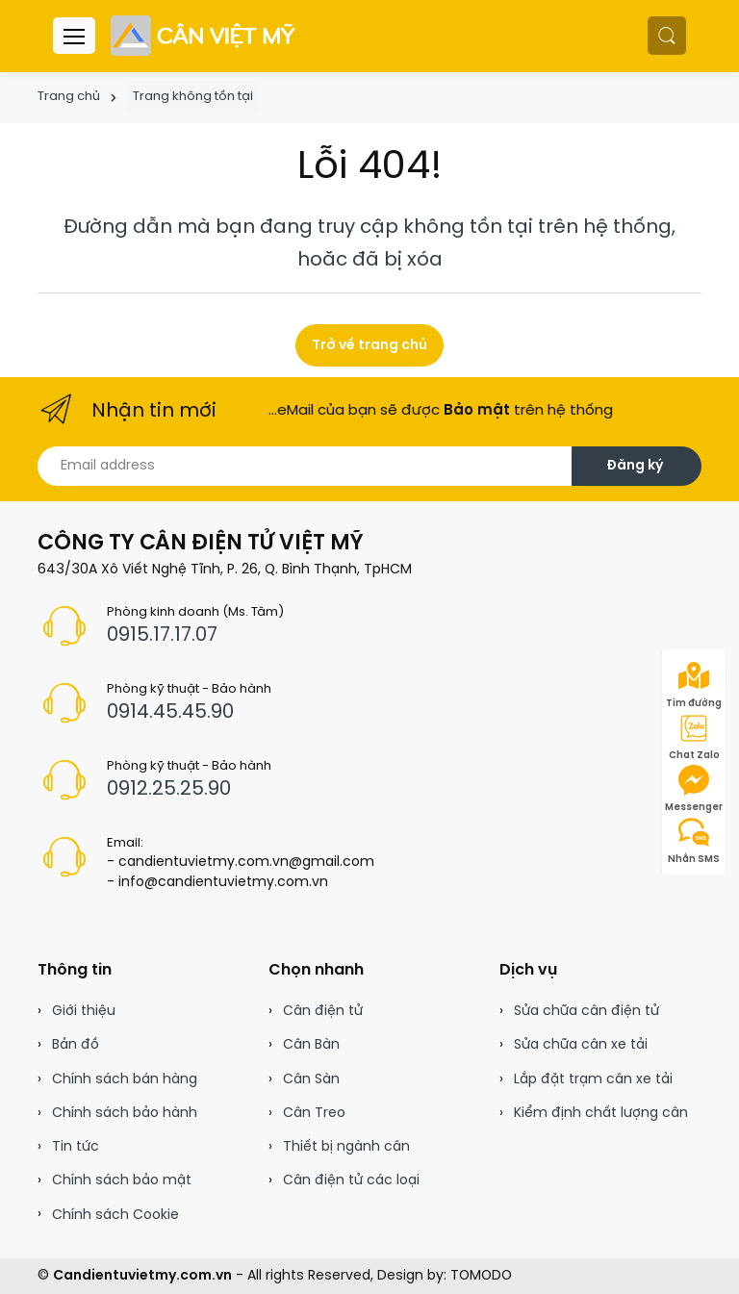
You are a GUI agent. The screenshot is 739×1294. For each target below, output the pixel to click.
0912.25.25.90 (169, 789)
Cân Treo (314, 1113)
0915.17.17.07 (162, 635)
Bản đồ (75, 1045)
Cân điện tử (323, 1011)
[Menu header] (74, 35)
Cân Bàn (311, 1045)
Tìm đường (694, 685)
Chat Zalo (694, 737)
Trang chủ (69, 96)
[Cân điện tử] (204, 36)
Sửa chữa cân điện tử (586, 1011)
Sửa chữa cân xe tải (581, 1045)
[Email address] (305, 466)
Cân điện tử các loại (351, 1181)
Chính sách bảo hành (124, 1113)
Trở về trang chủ (369, 346)
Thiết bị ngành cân (346, 1147)
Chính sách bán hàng (124, 1080)
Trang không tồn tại (193, 96)
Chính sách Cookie (115, 1215)
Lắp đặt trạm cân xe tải (593, 1080)
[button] (667, 35)
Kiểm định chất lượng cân (601, 1113)
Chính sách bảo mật (121, 1181)
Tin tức (75, 1147)
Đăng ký (634, 466)
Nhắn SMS (694, 841)
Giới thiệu (83, 1011)
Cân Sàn (311, 1080)
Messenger (694, 789)
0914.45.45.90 (170, 712)
